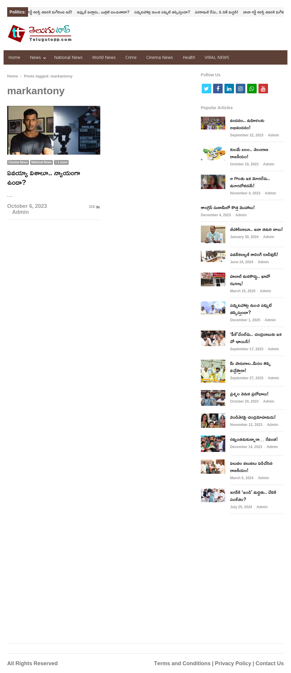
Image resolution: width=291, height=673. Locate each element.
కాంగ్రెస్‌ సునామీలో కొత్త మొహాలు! (228, 207)
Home (14, 57)
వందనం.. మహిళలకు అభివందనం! (247, 124)
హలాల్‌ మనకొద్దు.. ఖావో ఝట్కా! (250, 280)
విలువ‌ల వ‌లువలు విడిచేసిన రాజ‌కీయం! (251, 467)
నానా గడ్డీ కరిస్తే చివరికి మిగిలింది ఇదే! (49, 12)
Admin (20, 212)
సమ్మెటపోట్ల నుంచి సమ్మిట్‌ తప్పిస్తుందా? (166, 12)
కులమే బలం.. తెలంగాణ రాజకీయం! (249, 153)
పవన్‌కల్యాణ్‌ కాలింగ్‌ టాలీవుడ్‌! (254, 254)
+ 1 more (61, 162)
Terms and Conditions (182, 663)
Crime (131, 57)
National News (68, 57)
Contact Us (269, 663)
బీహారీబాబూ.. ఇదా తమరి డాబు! (256, 229)
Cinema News (159, 57)
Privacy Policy (233, 663)
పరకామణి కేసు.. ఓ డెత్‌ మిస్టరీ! (220, 12)
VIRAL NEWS (217, 57)
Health (189, 57)
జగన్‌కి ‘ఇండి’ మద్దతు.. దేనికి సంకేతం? (253, 496)
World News (104, 57)
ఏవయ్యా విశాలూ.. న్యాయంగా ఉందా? (43, 177)
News (35, 57)
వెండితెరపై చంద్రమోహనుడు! (253, 416)
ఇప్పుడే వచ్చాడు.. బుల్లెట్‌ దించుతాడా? (107, 12)
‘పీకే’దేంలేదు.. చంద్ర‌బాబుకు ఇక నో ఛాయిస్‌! (256, 338)
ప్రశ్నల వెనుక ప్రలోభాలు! (249, 393)
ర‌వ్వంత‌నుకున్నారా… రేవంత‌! (254, 439)
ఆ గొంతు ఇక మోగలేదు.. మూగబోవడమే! (250, 182)
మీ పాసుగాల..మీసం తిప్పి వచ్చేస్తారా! (250, 367)
